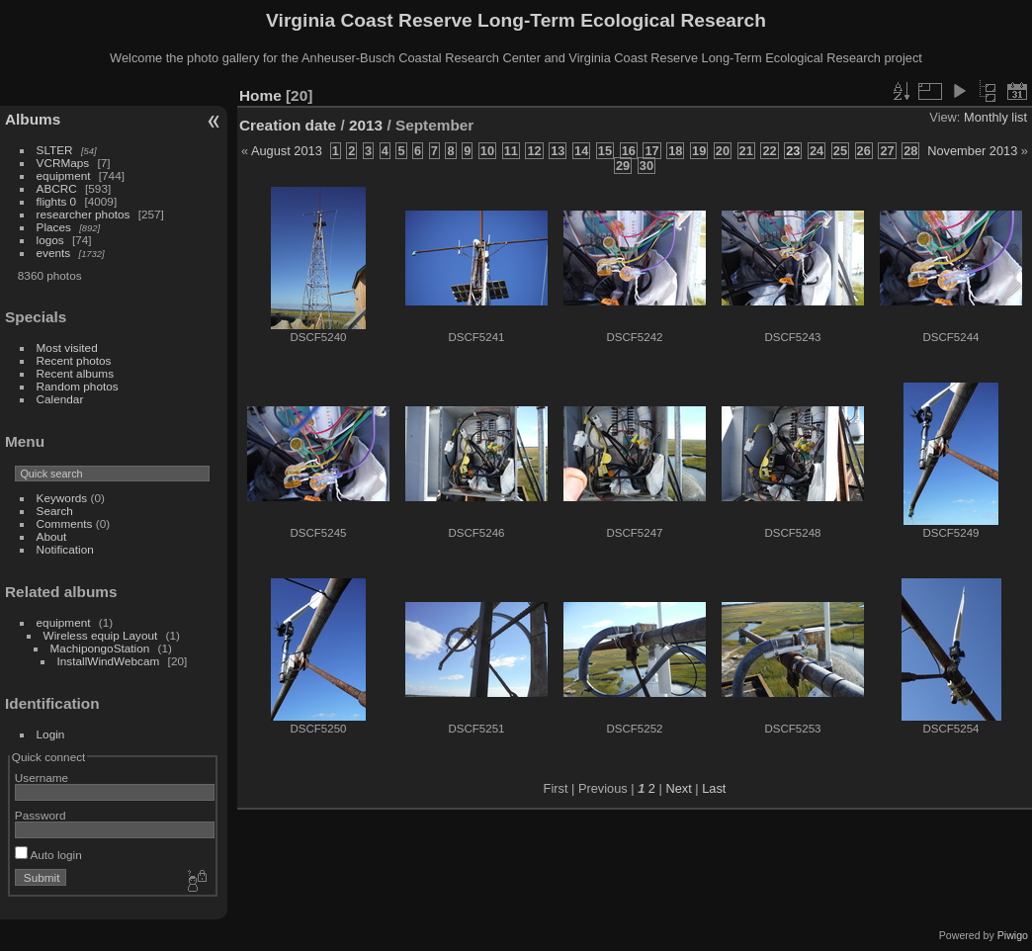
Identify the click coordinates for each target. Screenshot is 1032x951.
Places (54, 226)
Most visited (67, 347)
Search (55, 510)
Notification (65, 549)
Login (51, 734)
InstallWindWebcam (108, 660)
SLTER (55, 149)
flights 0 (57, 201)
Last (714, 788)
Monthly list (995, 117)
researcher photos (83, 214)
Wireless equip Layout (100, 635)
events (54, 252)
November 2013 (972, 150)
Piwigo (1012, 935)
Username (41, 777)
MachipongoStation (100, 648)
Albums (32, 119)
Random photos (78, 386)
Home (260, 95)
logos (50, 239)
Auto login (48, 854)
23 (793, 150)
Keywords (62, 497)
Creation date (287, 125)
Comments (65, 523)
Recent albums (75, 373)
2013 (366, 125)
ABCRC (57, 188)
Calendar (60, 398)
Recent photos (74, 360)
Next (678, 788)
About (52, 536)
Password (40, 815)
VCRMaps (63, 162)
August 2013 (286, 150)
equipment (64, 175)
